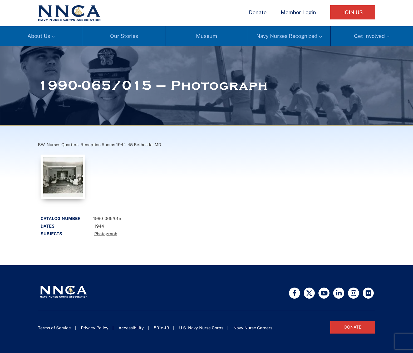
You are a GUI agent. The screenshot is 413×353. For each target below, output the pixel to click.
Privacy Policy (95, 327)
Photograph (105, 233)
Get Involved (369, 36)
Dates (48, 226)
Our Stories (124, 36)
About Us (38, 36)
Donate (258, 12)
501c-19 (161, 327)
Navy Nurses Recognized (286, 36)
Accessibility (131, 327)
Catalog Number (61, 218)
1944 (99, 226)
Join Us (353, 12)
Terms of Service (54, 327)
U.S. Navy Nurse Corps (201, 327)
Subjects (51, 233)
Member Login (298, 12)
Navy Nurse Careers (252, 327)
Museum (206, 36)
